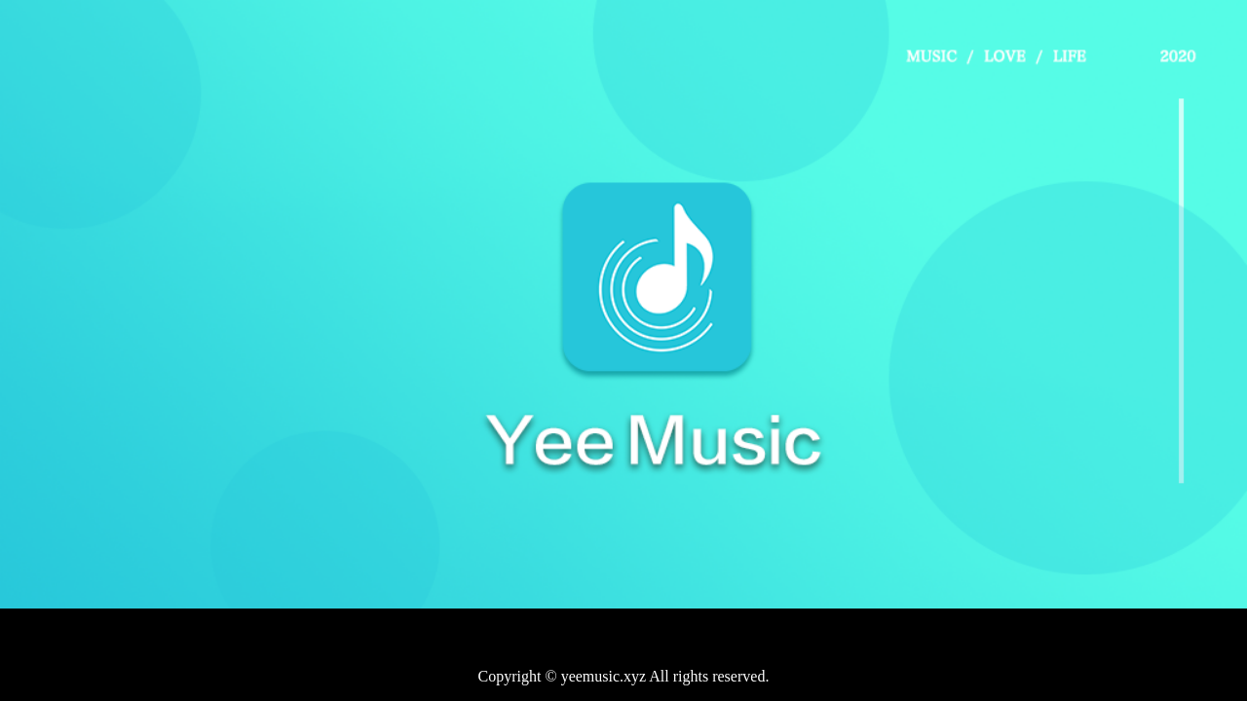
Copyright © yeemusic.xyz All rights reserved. (624, 676)
